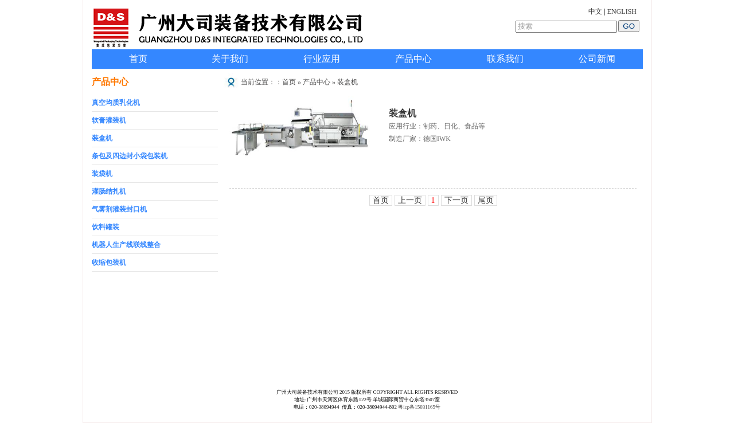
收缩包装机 (109, 262)
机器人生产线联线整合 (126, 245)
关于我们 (230, 59)
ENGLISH (622, 11)
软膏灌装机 (109, 120)
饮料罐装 (105, 227)
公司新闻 (597, 59)
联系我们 (505, 59)
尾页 (486, 200)
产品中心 (413, 59)
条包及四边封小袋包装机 (129, 156)
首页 (138, 59)
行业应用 (321, 59)
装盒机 (102, 138)
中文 (595, 11)
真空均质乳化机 (116, 103)
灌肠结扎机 (109, 191)
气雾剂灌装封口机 (119, 209)
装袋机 (102, 174)
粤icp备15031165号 (419, 407)
